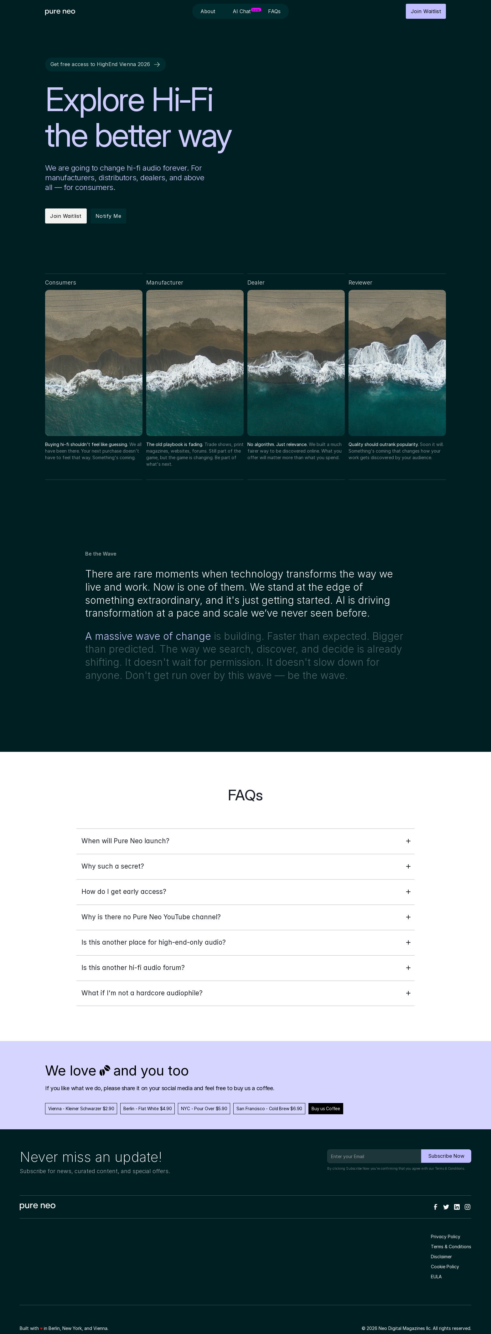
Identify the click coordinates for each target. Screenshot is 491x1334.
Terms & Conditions (449, 1169)
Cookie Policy (445, 1266)
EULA (436, 1276)
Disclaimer (441, 1256)
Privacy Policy (445, 1236)
